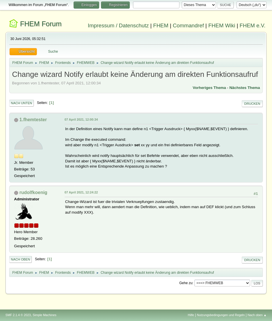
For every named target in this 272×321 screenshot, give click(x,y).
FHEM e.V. (253, 25)
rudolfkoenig (33, 192)
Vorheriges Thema (209, 88)
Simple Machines (44, 315)
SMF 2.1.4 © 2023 (18, 315)
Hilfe (191, 315)
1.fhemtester (33, 119)
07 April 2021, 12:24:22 (81, 192)
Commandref (188, 25)
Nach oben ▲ (257, 315)
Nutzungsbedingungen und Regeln (221, 315)
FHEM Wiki (221, 25)
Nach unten (21, 103)
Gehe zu (185, 283)
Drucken (252, 103)
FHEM (160, 25)
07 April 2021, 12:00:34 (81, 119)
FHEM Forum (41, 24)
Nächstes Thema (244, 88)
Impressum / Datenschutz (118, 25)
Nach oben (20, 259)
